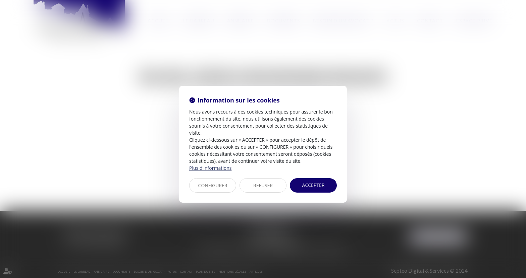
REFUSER (263, 185)
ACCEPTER (313, 185)
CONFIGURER (212, 185)
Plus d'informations (210, 168)
